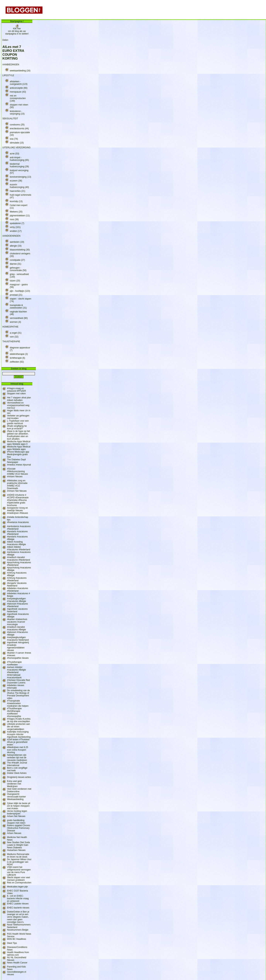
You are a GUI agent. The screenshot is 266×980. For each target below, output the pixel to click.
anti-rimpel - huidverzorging (19, 158)
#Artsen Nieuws (15, 476)
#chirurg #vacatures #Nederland (16, 579)
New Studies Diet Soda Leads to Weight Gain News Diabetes (18, 845)
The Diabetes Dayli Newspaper (16, 460)
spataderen (17, 223)
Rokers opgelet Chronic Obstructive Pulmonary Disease (18, 828)
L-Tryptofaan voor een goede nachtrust (18, 422)
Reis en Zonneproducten (19, 882)
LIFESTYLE (8, 75)
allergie (15, 246)
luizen (15, 280)
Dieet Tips (12, 943)
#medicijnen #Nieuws (17, 513)
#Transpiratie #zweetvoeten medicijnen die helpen (17, 703)
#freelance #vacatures (18, 522)
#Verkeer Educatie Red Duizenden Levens (18, 681)
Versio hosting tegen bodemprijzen (17, 812)
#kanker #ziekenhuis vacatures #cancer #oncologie (17, 622)
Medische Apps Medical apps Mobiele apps (18, 448)
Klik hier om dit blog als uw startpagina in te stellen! (17, 30)
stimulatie (17, 142)
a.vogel (15, 333)
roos (14, 219)
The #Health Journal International (17, 764)
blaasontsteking (20, 249)
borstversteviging (20, 177)
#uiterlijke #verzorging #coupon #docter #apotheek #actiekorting (18, 734)
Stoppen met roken (16, 393)
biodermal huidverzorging (19, 165)
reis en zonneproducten (18, 98)
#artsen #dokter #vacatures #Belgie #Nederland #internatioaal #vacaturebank (16, 672)
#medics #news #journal (19, 464)
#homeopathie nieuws (18, 658)
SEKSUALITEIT (10, 118)
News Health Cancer (17, 962)
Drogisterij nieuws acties (19, 777)
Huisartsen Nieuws (16, 850)
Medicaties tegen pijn (17, 886)
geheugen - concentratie (18, 269)
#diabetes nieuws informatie (15, 686)
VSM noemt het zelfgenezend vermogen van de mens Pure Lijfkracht (19, 871)
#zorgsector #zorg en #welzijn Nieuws (17, 509)
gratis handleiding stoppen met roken (16, 821)
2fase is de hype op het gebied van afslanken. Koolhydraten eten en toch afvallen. (18, 435)
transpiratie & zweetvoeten (18, 306)
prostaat (16, 295)
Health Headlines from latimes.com (18, 953)
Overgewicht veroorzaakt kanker (16, 795)
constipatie (17, 260)
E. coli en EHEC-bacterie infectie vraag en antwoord (18, 898)
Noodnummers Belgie (17, 930)
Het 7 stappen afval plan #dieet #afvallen (19, 398)
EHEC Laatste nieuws (18, 903)
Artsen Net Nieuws (16, 816)
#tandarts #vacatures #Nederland (17, 532)
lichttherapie (17, 358)
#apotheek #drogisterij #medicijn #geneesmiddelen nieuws (18, 646)
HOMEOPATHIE (10, 326)
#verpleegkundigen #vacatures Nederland (18, 638)
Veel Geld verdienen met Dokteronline (19, 790)
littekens (16, 211)
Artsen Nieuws (14, 833)
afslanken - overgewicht (18, 82)
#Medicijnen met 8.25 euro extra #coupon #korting (17, 750)
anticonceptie (18, 88)
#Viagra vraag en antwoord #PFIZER (16, 389)
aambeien (17, 242)
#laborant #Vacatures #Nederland (17, 605)
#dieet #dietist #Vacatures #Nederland (18, 548)
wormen (15, 322)
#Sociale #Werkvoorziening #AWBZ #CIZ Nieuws (17, 471)
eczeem (16, 180)
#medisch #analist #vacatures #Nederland (18, 558)
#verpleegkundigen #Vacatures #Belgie (16, 599)
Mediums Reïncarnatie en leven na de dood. (18, 855)
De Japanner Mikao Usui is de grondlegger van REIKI (19, 862)
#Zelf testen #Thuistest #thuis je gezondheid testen (18, 742)
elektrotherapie (19, 354)
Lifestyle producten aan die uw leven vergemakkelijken (18, 726)
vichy (15, 227)
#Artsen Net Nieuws (17, 491)
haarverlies (17, 191)
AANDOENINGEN (11, 236)
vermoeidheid (19, 318)
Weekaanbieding (15, 799)
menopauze (18, 92)
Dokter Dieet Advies (16, 773)
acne (14, 153)
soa (14, 139)
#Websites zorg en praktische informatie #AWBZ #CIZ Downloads (17, 484)
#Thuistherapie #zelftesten (14, 663)
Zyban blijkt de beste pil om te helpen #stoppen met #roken (18, 806)
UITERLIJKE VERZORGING (16, 147)
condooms (17, 124)
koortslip (16, 201)
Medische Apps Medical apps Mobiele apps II (18, 442)
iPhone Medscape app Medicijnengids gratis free (18, 454)
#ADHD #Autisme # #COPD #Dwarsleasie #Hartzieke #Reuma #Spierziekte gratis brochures (18, 500)
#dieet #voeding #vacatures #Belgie (16, 543)
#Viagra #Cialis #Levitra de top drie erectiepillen (18, 720)
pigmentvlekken (20, 215)
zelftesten (17, 362)
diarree (15, 264)
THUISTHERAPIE (11, 341)
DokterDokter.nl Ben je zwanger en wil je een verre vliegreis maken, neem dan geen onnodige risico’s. (18, 916)
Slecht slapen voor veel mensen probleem (18, 878)
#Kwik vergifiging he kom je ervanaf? (17, 427)
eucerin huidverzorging (19, 185)
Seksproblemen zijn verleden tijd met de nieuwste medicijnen (17, 757)
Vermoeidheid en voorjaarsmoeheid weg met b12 (18, 405)
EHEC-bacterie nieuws (18, 907)
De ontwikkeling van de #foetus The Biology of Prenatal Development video (18, 694)
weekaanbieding (20, 70)
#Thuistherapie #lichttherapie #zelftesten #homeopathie (14, 712)
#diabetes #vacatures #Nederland (17, 589)
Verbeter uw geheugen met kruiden (18, 417)
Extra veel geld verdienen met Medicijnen (14, 784)
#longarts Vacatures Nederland (17, 584)
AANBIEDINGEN (10, 64)
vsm (14, 336)
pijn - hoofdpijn (20, 291)
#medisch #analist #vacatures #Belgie (16, 628)
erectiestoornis (19, 128)
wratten (16, 231)
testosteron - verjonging (17, 112)
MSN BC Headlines (16, 939)
